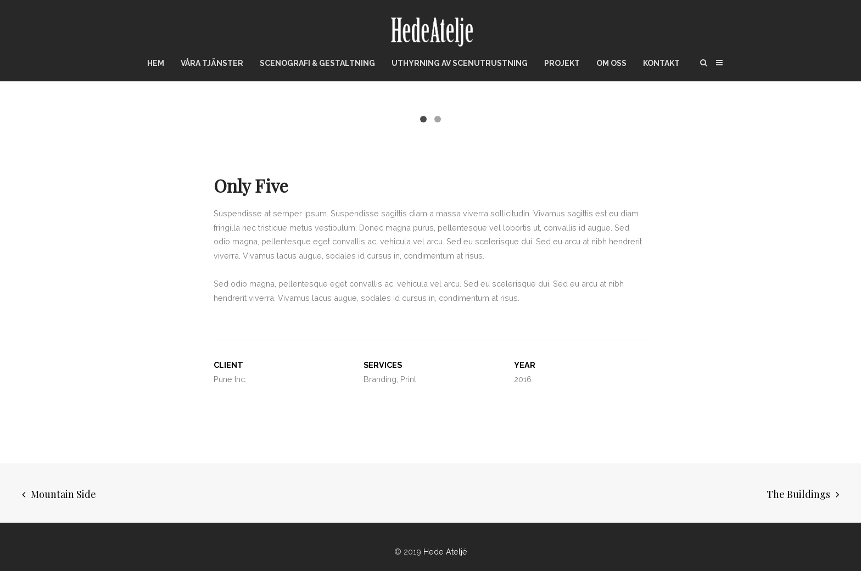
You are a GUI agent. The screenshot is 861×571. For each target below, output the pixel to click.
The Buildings (798, 489)
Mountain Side (63, 489)
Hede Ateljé (445, 547)
